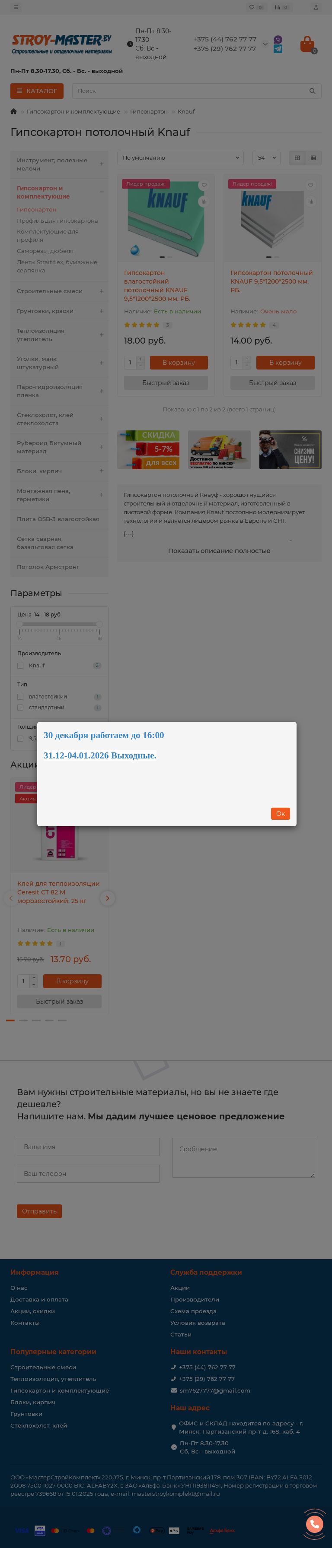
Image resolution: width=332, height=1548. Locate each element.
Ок (280, 814)
